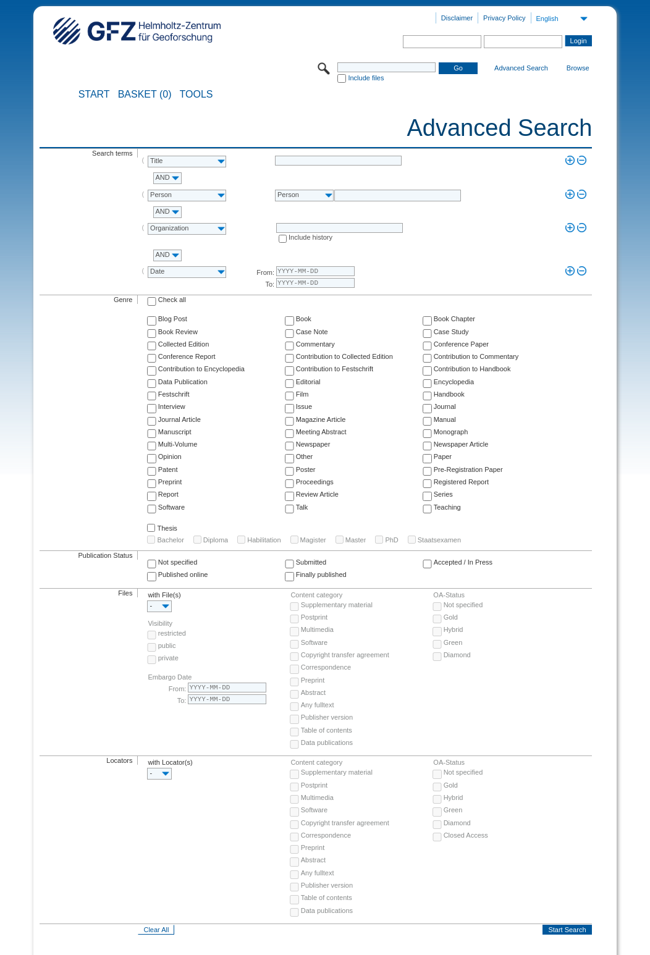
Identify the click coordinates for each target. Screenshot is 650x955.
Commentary (315, 344)
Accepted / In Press (463, 562)
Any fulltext (317, 705)
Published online (183, 574)
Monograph (451, 431)
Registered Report (461, 482)
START (94, 94)
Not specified (178, 562)
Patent (168, 469)
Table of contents (326, 730)
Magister (313, 540)
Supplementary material (337, 604)
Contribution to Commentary (476, 356)
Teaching (447, 507)
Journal (445, 406)
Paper (443, 456)
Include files (366, 78)
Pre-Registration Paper (468, 469)
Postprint (314, 617)
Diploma (215, 540)
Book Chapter (454, 318)
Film (302, 394)
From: (265, 272)
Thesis (167, 528)
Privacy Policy (504, 18)
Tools (196, 94)
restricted (172, 633)
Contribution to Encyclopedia (201, 368)
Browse (578, 68)
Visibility (160, 623)
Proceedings (315, 482)
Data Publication (183, 381)
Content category (316, 595)
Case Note (312, 331)
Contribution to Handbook (472, 368)
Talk (302, 507)
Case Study (451, 331)
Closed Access (466, 835)
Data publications (327, 742)
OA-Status (449, 595)
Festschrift (174, 394)
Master (355, 540)
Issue (304, 406)
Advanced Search (521, 68)
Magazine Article (321, 419)
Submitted (311, 562)
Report (168, 494)
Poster (306, 469)
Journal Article (179, 419)
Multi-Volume (178, 444)
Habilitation (264, 540)
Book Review (178, 331)
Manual (445, 419)
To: (269, 284)
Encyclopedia (454, 381)
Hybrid (453, 629)
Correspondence (326, 667)
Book (303, 318)
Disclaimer (457, 18)
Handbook (449, 394)
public (167, 645)
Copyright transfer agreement (345, 654)
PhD (391, 540)
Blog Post (172, 318)
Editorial (308, 381)
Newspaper (313, 444)
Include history (310, 237)
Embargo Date (170, 677)
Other (304, 456)
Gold (451, 617)
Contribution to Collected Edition (344, 356)
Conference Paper (461, 344)
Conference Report (187, 356)
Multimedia (317, 629)
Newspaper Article (461, 444)
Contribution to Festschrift (334, 368)
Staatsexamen (439, 540)
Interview (171, 406)
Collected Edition (183, 344)
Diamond (457, 654)
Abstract (313, 692)
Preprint (170, 482)
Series (443, 494)
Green (453, 642)
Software (171, 507)
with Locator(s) (170, 762)
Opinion (170, 456)
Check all (172, 299)
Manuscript (175, 431)
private (168, 658)
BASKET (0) (145, 94)
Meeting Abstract (321, 431)
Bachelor (170, 540)
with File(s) (164, 595)
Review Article (317, 494)
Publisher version (327, 717)
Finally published (321, 574)
